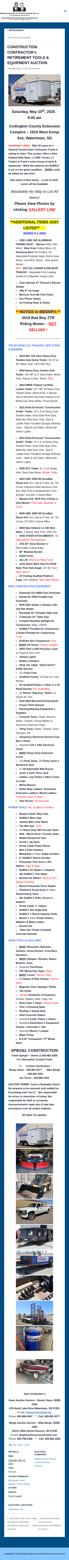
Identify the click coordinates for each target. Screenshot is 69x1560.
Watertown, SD (15, 1509)
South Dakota (23, 1484)
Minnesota (13, 1480)
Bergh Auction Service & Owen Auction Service (45, 1462)
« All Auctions (15, 30)
